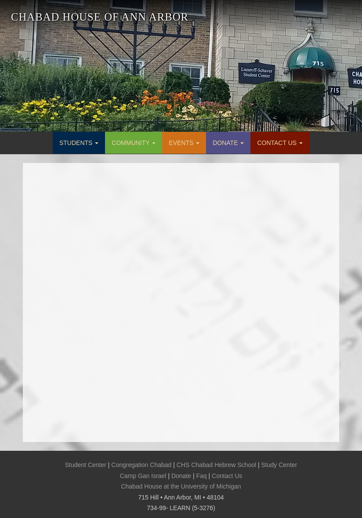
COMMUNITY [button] (134, 142)
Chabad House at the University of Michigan (181, 486)
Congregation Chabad (141, 464)
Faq (201, 475)
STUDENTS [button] (78, 142)
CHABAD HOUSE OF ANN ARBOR (99, 17)
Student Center (85, 464)
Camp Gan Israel (143, 475)
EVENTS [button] (184, 142)
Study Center (279, 464)
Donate (181, 475)
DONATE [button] (228, 142)
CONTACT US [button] (280, 142)
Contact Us (227, 475)
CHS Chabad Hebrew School (216, 464)
